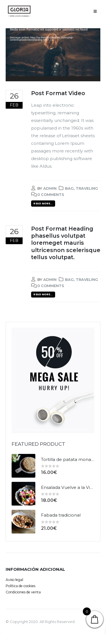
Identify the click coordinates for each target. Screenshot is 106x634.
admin (50, 188)
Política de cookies (20, 586)
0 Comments (50, 194)
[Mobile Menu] (95, 11)
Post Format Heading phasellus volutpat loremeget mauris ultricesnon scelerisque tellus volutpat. (65, 243)
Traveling (87, 188)
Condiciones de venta (23, 592)
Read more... (43, 203)
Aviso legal (14, 580)
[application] (53, 54)
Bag (69, 188)
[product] (23, 466)
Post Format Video (58, 93)
